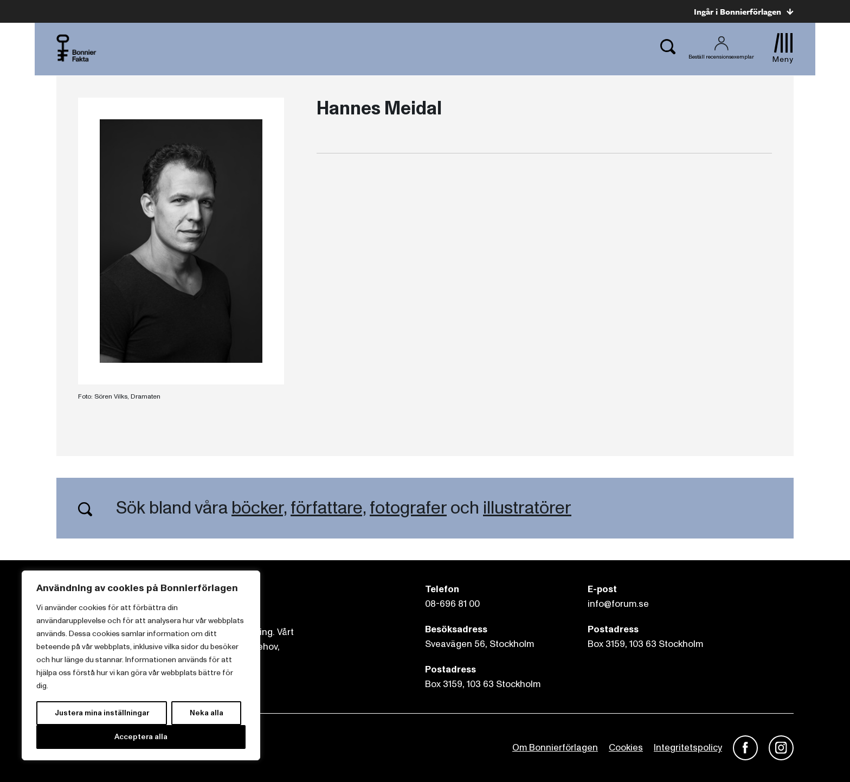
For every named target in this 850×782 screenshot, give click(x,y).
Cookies (626, 747)
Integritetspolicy (688, 747)
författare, (328, 508)
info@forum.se (618, 604)
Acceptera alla (141, 737)
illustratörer (527, 508)
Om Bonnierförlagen (555, 747)
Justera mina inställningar (102, 713)
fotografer (408, 508)
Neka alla (206, 713)
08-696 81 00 (452, 604)
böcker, (259, 508)
